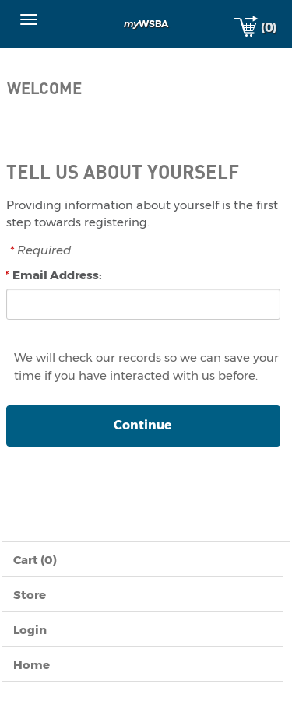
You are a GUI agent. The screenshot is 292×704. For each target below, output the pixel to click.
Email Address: (57, 275)
